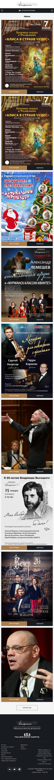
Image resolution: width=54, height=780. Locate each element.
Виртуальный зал (6, 753)
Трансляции (4, 751)
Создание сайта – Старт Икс (40, 772)
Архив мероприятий (6, 756)
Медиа (22, 747)
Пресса (3, 755)
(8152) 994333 (47, 754)
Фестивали (4, 749)
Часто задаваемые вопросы (8, 758)
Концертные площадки (7, 747)
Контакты (23, 749)
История (3, 745)
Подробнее (39, 92)
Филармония (24, 745)
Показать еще (27, 707)
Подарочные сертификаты (8, 760)
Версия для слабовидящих (28, 10)
